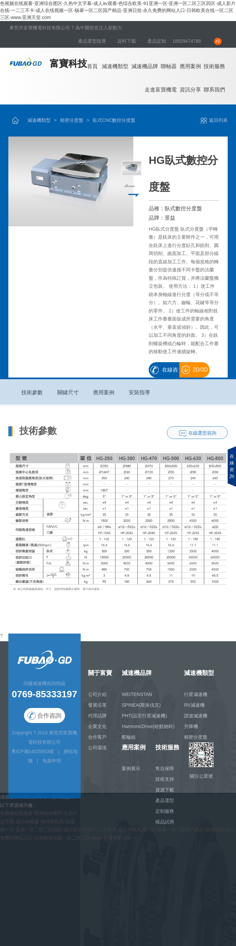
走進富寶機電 (161, 89)
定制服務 (164, 814)
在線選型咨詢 (202, 436)
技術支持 (164, 782)
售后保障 (164, 772)
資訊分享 (190, 89)
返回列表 (214, 120)
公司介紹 (97, 697)
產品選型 (164, 804)
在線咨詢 (169, 372)
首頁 (92, 66)
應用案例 (190, 66)
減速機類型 (115, 66)
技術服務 (214, 66)
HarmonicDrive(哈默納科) (148, 729)
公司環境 (97, 751)
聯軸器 (169, 66)
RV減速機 (194, 708)
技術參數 (32, 396)
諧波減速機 (195, 719)
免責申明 (51, 764)
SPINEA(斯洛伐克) (141, 708)
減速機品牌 (144, 66)
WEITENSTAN (137, 697)
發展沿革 (97, 708)
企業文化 (97, 729)
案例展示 (131, 772)
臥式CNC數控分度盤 (114, 120)
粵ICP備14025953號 (32, 754)
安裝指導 (139, 396)
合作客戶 (97, 740)
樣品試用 (164, 825)
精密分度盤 (71, 120)
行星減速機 (195, 697)
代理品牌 (97, 719)
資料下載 (127, 41)
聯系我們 (214, 89)
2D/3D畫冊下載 (196, 372)
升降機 (191, 729)
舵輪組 (129, 740)
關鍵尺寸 (68, 396)
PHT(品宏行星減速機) (144, 719)
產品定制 (156, 41)
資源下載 (164, 793)
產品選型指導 (92, 41)
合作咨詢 (44, 719)
